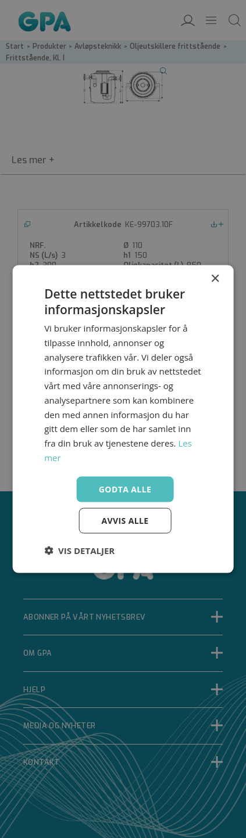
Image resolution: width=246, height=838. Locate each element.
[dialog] (123, 419)
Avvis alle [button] (124, 520)
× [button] (215, 278)
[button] (79, 550)
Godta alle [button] (125, 488)
